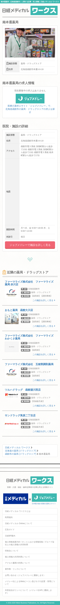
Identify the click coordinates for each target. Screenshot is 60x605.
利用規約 (9, 517)
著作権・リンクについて (15, 569)
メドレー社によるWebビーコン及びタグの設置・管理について (30, 582)
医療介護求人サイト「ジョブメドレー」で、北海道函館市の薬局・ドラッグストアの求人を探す (30, 105)
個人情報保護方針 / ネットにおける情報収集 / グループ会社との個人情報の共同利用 (29, 543)
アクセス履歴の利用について (17, 563)
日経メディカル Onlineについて (18, 523)
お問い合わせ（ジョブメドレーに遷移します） (25, 575)
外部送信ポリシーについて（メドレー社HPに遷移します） (28, 591)
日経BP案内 (10, 536)
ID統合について (11, 551)
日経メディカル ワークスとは (17, 511)
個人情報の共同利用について (17, 557)
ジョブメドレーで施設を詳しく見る (30, 245)
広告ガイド (10, 529)
